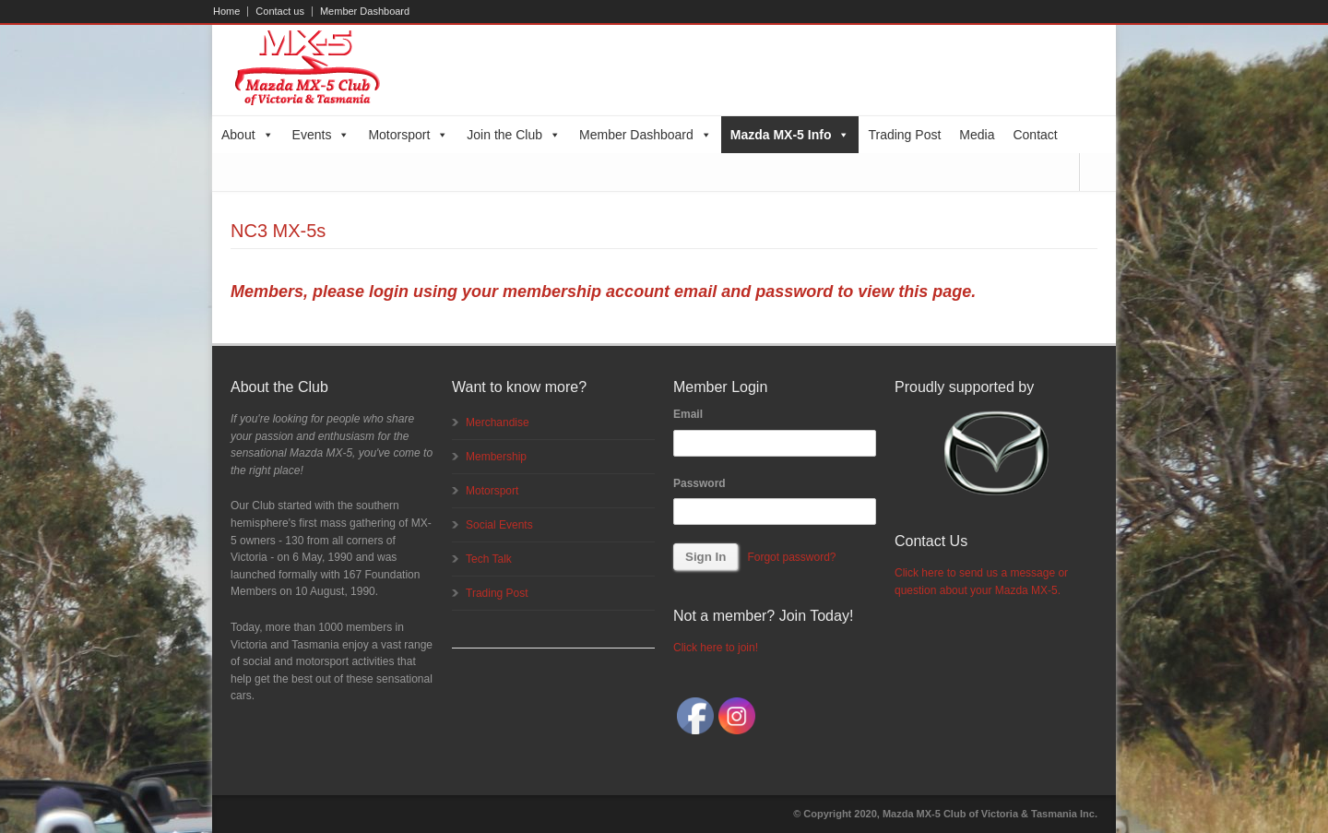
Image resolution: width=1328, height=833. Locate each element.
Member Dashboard (364, 11)
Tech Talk (489, 559)
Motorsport (408, 134)
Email (688, 414)
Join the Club (514, 134)
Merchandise (497, 422)
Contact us (279, 11)
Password (699, 483)
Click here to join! (715, 647)
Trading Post (904, 134)
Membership (496, 456)
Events (321, 134)
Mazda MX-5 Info (790, 134)
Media (976, 134)
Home (226, 11)
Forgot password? (791, 557)
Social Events (499, 524)
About (247, 134)
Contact (1035, 134)
